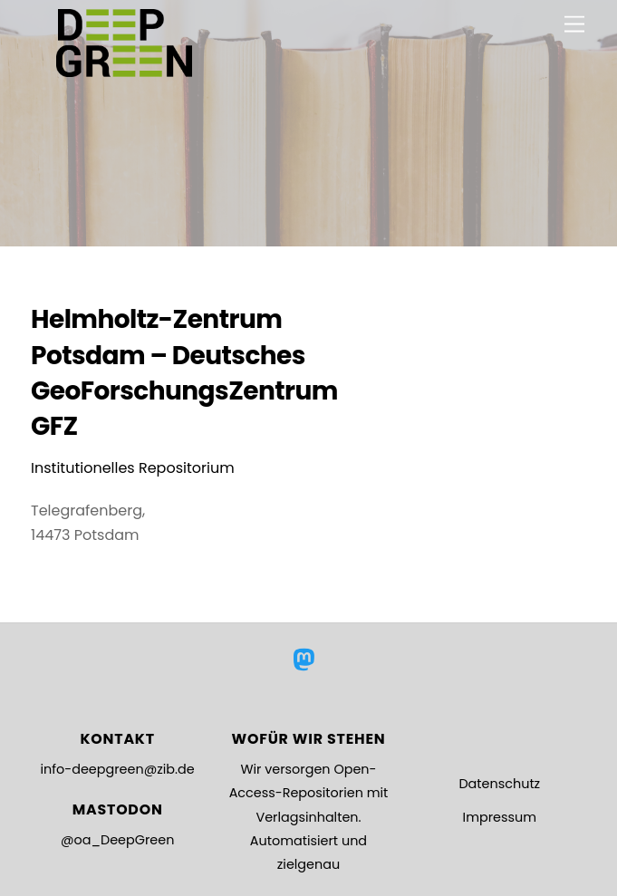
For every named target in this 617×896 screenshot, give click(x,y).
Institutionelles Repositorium (133, 468)
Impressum (499, 817)
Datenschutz (499, 784)
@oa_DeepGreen (117, 840)
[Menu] (574, 25)
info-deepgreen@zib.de (118, 769)
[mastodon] (307, 660)
